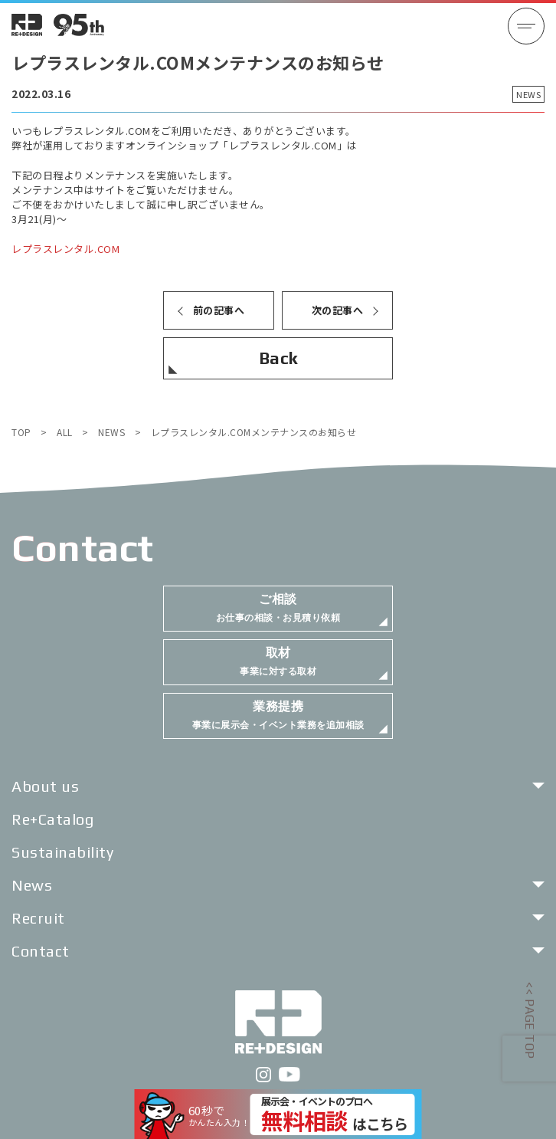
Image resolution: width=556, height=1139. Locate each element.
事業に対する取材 (278, 661)
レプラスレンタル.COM (65, 248)
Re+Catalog (52, 819)
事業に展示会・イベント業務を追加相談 (278, 714)
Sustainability (62, 852)
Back (278, 358)
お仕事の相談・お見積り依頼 (278, 607)
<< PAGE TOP (529, 1020)
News (31, 885)
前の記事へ (219, 310)
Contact (40, 951)
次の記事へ (338, 310)
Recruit (38, 918)
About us (45, 786)
